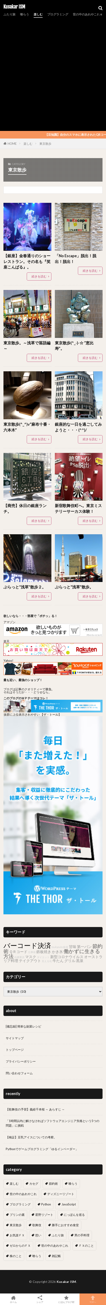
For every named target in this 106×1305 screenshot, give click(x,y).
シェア (39, 1299)
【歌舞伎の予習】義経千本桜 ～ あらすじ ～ (35, 1109)
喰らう (24, 14)
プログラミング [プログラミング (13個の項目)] (20, 1204)
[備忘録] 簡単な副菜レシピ (23, 1026)
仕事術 (32, 952)
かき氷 (57, 951)
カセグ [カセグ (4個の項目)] (33, 1183)
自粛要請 (19, 957)
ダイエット (43, 957)
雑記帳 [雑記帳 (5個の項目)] (56, 1256)
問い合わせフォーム (19, 1073)
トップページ (15, 1049)
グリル (69, 960)
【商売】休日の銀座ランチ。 (25, 508)
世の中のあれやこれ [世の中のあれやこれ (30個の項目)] (23, 1194)
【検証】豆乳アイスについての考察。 (31, 1137)
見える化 (47, 961)
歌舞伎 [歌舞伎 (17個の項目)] (36, 1225)
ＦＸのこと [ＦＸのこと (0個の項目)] (86, 1245)
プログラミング (57, 14)
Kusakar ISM (14, 7)
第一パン (84, 946)
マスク (30, 956)
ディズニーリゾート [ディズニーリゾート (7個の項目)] (60, 1194)
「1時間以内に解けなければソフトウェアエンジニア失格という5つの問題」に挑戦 (52, 1123)
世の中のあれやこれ (86, 14)
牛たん (58, 960)
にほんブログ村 (66, 1299)
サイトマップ (15, 1038)
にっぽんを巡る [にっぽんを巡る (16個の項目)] (74, 1214)
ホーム (13, 1299)
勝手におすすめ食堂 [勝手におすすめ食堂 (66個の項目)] (65, 1225)
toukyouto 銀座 (60, 946)
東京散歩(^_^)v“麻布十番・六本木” (27, 427)
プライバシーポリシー (21, 1061)
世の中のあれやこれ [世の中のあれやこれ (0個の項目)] (54, 1245)
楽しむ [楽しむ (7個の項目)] (14, 1183)
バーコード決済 (27, 945)
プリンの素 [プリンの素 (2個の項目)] (17, 1214)
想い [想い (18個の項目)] (38, 1235)
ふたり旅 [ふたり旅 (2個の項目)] (58, 1235)
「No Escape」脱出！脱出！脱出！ (75, 259)
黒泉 (79, 960)
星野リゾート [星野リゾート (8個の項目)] (44, 1214)
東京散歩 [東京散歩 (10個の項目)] (16, 1225)
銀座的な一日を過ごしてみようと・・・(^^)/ (78, 427)
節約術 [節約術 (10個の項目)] (53, 1183)
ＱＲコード (18, 951)
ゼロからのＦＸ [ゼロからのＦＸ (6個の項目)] (20, 1245)
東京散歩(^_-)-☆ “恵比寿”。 (74, 346)
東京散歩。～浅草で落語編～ (26, 346)
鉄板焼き (43, 951)
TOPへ (93, 1299)
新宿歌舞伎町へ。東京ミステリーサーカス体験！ (78, 508)
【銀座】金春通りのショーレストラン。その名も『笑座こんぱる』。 (26, 262)
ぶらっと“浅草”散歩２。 (24, 587)
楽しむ (38, 14)
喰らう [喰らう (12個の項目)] (72, 1183)
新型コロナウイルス (66, 956)
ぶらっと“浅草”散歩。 (74, 587)
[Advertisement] (53, 73)
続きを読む (39, 276)
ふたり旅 (9, 14)
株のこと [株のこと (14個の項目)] (16, 1256)
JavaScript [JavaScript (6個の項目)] (69, 1204)
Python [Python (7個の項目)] (46, 1204)
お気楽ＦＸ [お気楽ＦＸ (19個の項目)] (17, 1235)
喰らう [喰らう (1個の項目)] (36, 1256)
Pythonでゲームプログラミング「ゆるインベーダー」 (42, 1149)
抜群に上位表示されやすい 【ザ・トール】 (32, 714)
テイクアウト (30, 960)
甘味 (72, 946)
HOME (12, 143)
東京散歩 (45, 143)
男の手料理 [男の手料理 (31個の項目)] (81, 1235)
